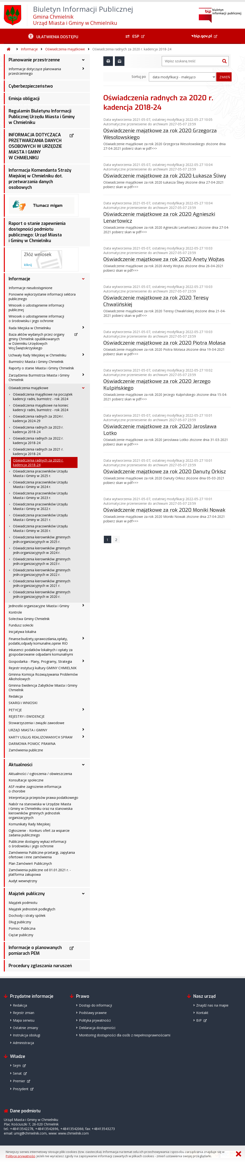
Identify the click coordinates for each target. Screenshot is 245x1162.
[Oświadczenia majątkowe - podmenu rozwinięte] (83, 388)
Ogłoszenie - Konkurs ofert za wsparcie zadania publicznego (39, 832)
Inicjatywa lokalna (22, 631)
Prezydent (20, 1089)
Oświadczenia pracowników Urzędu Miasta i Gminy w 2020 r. (40, 528)
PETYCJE (15, 710)
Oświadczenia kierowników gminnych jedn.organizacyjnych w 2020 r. (41, 594)
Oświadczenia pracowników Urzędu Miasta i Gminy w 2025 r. (40, 473)
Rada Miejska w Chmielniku (30, 328)
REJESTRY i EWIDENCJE (27, 716)
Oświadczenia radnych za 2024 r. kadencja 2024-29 (38, 418)
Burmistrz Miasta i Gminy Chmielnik (36, 361)
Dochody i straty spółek (27, 915)
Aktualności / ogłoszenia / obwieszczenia (40, 773)
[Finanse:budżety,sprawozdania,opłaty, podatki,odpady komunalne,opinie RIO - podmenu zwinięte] (83, 638)
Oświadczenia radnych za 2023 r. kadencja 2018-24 (38, 429)
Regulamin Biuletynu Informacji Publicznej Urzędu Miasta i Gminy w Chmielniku (42, 116)
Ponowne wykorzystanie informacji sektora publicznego (42, 296)
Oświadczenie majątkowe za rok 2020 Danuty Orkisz (164, 471)
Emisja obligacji (24, 98)
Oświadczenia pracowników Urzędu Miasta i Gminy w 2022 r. (40, 506)
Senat (17, 1073)
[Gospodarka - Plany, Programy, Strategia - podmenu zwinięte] (83, 661)
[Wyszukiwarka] (191, 61)
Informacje (29, 49)
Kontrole (15, 612)
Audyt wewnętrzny (23, 881)
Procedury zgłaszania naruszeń (40, 966)
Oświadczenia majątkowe (65, 49)
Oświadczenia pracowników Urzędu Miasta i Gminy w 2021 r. (40, 517)
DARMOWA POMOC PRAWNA (32, 743)
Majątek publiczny (27, 894)
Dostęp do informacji (95, 1005)
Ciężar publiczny (21, 935)
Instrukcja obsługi (26, 1035)
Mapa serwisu (23, 1020)
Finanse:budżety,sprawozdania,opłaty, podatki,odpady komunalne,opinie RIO (38, 641)
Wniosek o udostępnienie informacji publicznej (36, 307)
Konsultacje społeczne (26, 780)
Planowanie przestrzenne (34, 60)
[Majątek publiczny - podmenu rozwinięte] (83, 893)
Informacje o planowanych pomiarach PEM (35, 950)
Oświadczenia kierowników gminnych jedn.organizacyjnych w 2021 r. (41, 583)
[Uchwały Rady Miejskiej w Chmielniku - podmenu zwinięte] (83, 355)
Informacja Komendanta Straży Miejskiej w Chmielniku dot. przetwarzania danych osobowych (40, 178)
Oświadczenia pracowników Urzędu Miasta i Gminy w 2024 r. (40, 484)
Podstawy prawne (93, 1012)
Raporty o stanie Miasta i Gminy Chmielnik (41, 368)
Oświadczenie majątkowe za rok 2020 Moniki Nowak (164, 509)
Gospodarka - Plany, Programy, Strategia (40, 661)
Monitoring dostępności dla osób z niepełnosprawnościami (124, 1035)
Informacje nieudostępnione (30, 288)
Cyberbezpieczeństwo (31, 86)
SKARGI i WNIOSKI (23, 702)
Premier (19, 1081)
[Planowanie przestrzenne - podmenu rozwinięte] (83, 60)
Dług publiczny (20, 922)
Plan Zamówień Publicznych (30, 863)
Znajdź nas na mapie (212, 1005)
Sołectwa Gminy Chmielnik (29, 618)
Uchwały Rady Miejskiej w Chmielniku (37, 355)
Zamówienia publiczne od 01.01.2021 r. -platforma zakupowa (40, 872)
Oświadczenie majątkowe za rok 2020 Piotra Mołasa (164, 342)
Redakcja (16, 696)
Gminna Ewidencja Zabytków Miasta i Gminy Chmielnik (43, 687)
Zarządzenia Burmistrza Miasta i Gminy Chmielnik (39, 377)
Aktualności (20, 765)
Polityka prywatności (95, 1020)
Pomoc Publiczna (22, 928)
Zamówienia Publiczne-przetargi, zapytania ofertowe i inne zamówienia (42, 854)
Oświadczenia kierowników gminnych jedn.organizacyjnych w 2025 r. (41, 539)
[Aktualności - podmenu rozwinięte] (83, 765)
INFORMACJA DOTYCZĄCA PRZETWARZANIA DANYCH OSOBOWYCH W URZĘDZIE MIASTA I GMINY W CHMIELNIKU (35, 146)
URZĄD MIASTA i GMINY (28, 730)
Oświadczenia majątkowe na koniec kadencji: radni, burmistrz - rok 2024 (40, 407)
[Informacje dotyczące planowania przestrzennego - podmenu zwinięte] (83, 68)
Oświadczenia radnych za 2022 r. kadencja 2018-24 (38, 440)
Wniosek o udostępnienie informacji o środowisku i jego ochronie (36, 318)
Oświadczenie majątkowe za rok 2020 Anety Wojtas (163, 259)
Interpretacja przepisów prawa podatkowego (43, 797)
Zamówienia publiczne (26, 750)
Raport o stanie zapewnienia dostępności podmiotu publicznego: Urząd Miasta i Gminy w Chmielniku (37, 232)
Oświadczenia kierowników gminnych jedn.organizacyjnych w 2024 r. (41, 550)
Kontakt (202, 1012)
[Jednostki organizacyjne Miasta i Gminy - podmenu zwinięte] (83, 605)
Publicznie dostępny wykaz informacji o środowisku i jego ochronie (37, 843)
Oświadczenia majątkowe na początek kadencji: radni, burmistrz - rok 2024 (42, 396)
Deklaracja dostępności (97, 1027)
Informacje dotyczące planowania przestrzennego (35, 71)
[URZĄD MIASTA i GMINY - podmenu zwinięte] (83, 729)
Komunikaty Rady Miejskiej (29, 824)
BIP (199, 1020)
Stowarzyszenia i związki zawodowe (36, 723)
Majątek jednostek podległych (32, 909)
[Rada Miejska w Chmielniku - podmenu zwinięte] (83, 327)
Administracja (23, 1042)
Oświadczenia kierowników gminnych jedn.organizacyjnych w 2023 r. (41, 561)
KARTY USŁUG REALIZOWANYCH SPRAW (40, 737)
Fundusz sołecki (21, 625)
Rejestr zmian (23, 1012)
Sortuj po (139, 76)
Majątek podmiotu (23, 902)
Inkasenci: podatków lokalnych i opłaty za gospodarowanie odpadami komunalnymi (41, 652)
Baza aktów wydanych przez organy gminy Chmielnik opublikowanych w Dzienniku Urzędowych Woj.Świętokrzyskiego (36, 341)
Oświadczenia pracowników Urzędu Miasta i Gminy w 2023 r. (40, 495)
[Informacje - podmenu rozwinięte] (83, 279)
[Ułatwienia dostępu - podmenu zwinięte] (53, 36)
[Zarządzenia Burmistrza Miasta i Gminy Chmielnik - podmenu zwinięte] (83, 375)
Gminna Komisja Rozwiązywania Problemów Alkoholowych (43, 676)
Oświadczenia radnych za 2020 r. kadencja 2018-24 (131, 49)
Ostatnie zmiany (25, 1027)
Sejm (17, 1065)
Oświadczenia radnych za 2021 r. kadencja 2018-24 (38, 451)
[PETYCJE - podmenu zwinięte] (83, 709)
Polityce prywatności (20, 1156)
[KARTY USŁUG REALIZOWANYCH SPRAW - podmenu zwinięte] (83, 737)
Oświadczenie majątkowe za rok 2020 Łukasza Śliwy (164, 175)
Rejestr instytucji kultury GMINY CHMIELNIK (43, 668)
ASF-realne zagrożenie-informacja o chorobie (35, 788)
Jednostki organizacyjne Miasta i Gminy (39, 606)
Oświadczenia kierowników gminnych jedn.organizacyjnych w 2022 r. (41, 572)
